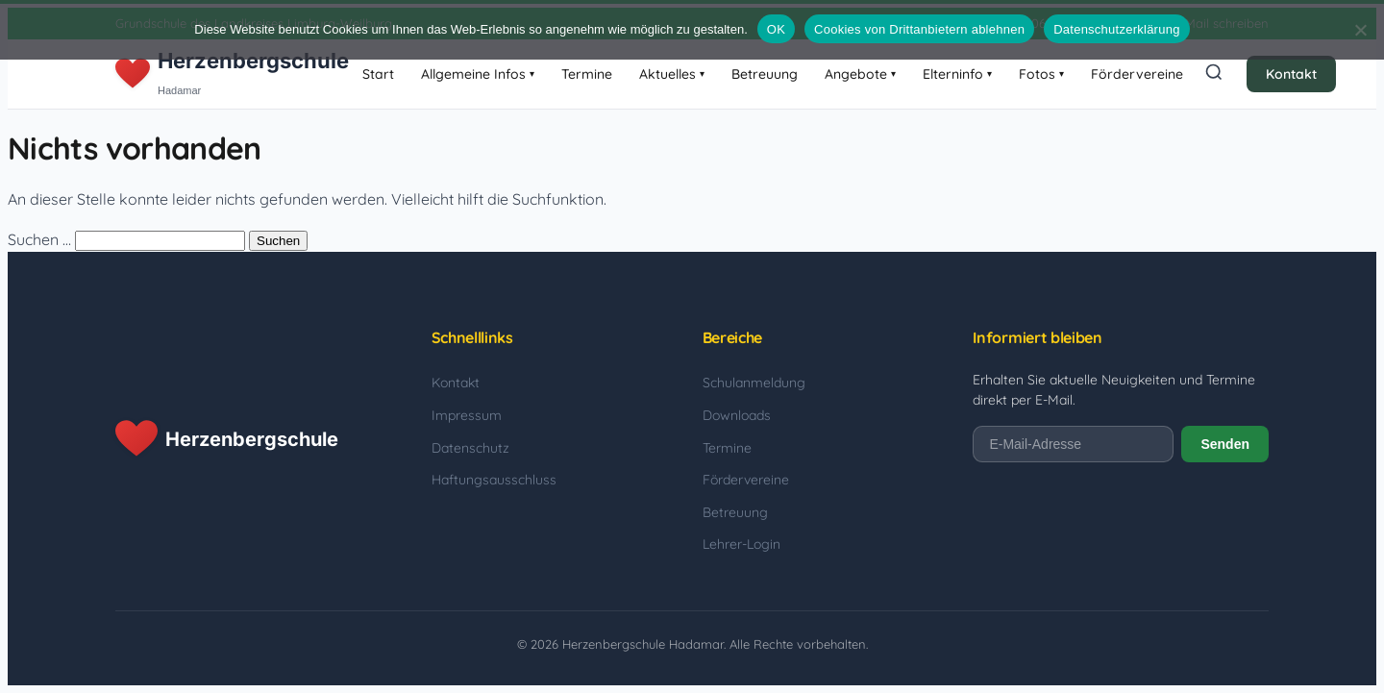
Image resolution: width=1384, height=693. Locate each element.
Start (378, 74)
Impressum (467, 415)
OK (776, 29)
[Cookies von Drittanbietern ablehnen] (1360, 29)
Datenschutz (470, 448)
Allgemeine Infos (477, 74)
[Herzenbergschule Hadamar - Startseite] (232, 73)
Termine (586, 74)
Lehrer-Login (741, 544)
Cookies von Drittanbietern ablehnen (919, 29)
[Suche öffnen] (1214, 73)
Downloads (737, 415)
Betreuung (764, 74)
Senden (1224, 444)
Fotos (1041, 74)
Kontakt (1291, 74)
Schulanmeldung (754, 382)
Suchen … (39, 239)
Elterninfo (957, 74)
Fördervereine (1137, 74)
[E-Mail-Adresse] (1073, 444)
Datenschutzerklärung (1116, 29)
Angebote (860, 74)
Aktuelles (671, 74)
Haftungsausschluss (494, 479)
